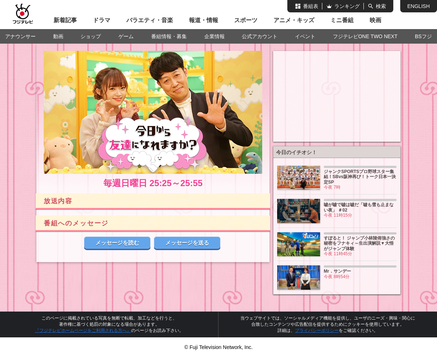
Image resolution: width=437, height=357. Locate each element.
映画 (375, 20)
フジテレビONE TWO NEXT (365, 36)
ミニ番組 (342, 20)
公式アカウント (259, 36)
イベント (305, 36)
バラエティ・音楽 (149, 20)
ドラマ (101, 20)
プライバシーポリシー (317, 330)
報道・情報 (203, 20)
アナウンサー (20, 36)
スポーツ (245, 20)
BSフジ (423, 36)
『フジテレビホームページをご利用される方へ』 (83, 330)
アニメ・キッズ (293, 20)
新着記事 (65, 20)
